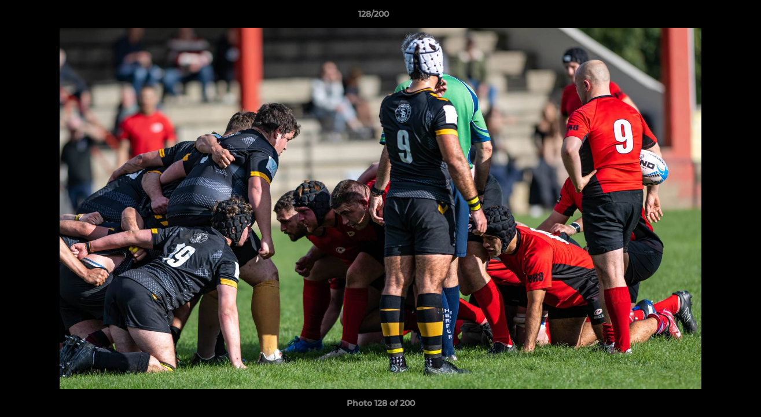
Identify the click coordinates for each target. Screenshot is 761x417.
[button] (712, 17)
